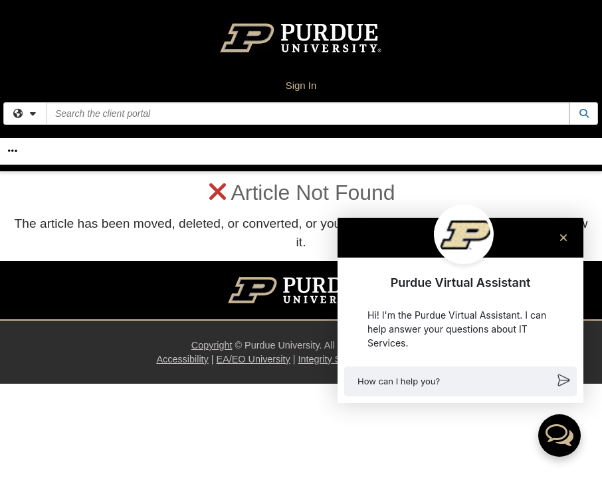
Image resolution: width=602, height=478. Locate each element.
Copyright (212, 345)
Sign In (301, 85)
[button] (460, 381)
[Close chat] (563, 237)
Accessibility (182, 359)
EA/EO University (253, 359)
